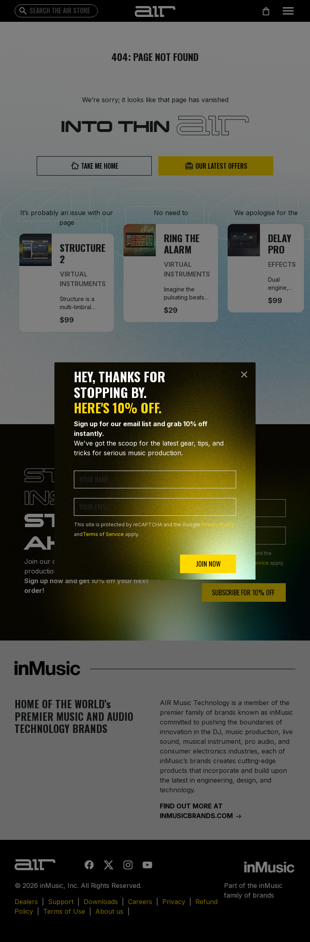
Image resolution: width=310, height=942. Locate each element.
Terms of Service (103, 534)
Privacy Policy (218, 524)
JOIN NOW (208, 564)
